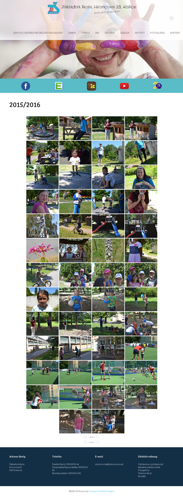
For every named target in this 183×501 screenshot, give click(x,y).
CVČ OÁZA (110, 32)
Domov (72, 32)
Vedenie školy (145, 473)
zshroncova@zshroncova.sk (109, 464)
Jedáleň (124, 32)
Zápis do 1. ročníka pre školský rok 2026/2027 (38, 32)
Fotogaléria (157, 32)
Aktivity (140, 32)
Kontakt (175, 32)
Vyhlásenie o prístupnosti (150, 464)
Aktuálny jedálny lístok (149, 467)
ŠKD (97, 32)
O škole (85, 32)
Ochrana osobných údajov (101, 491)
